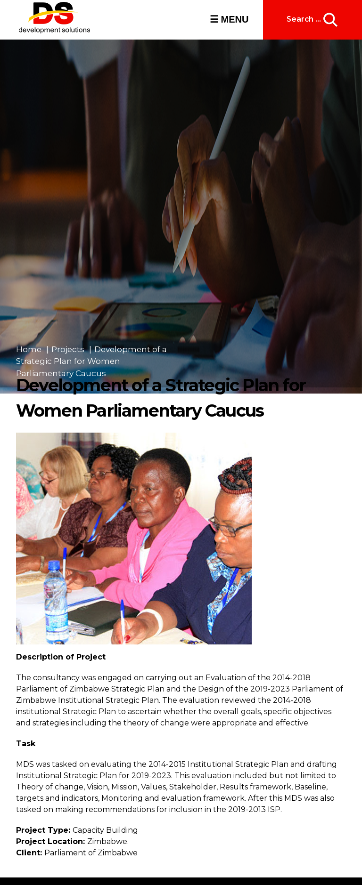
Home (28, 349)
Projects (67, 349)
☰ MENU (229, 19)
